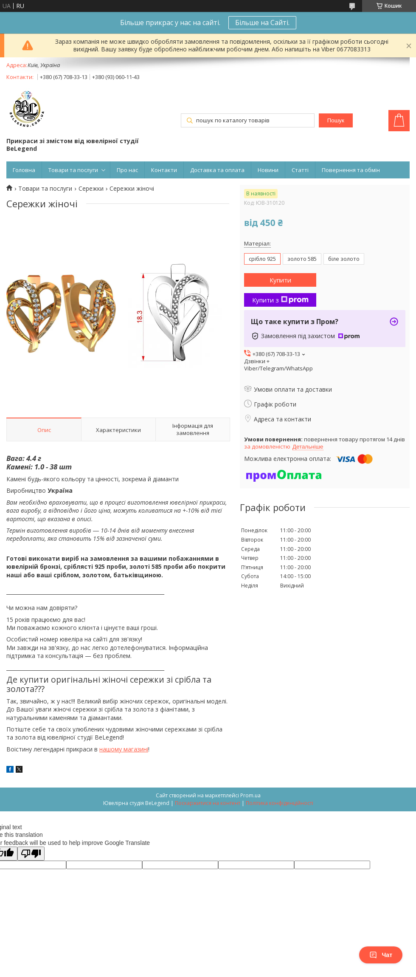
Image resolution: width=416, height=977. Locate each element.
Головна (24, 170)
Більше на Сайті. (262, 22)
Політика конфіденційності (279, 803)
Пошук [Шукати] (335, 120)
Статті (300, 170)
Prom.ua (250, 795)
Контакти (164, 170)
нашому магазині (123, 749)
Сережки (91, 188)
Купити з (280, 300)
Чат (380, 955)
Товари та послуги (73, 170)
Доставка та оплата (217, 170)
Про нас (127, 170)
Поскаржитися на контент (207, 803)
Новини (268, 170)
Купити (280, 280)
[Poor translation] (31, 854)
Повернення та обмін (351, 170)
